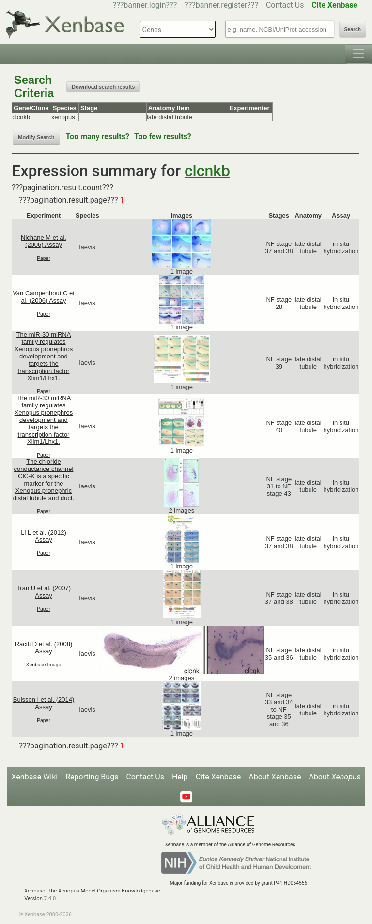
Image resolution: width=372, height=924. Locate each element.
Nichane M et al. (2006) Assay (43, 241)
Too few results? (162, 136)
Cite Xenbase (218, 776)
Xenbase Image (44, 664)
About (334, 776)
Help (180, 776)
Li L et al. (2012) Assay (43, 536)
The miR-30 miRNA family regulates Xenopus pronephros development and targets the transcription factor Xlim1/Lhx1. (44, 356)
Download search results (103, 87)
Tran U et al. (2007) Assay (43, 591)
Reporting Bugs (91, 776)
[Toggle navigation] (358, 54)
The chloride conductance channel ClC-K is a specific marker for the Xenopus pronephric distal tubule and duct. (43, 480)
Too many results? (97, 136)
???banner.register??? (221, 5)
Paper (43, 258)
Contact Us (285, 5)
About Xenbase (274, 776)
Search (352, 29)
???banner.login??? (145, 5)
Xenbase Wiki (35, 776)
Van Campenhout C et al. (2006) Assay (44, 297)
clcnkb (207, 171)
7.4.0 (50, 898)
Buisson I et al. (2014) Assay (43, 703)
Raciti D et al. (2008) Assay (44, 647)
